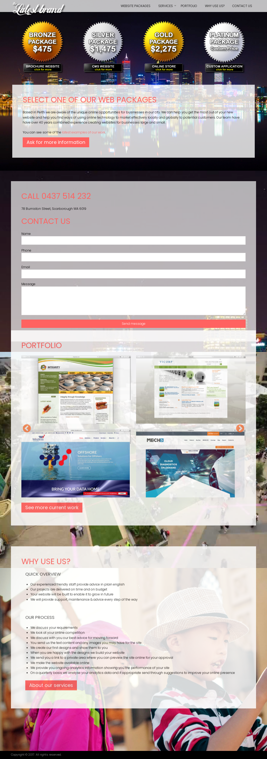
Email (25, 267)
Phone (26, 250)
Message (28, 284)
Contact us (242, 6)
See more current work (51, 38)
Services (167, 8)
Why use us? (214, 6)
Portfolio (189, 6)
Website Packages (135, 6)
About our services (51, 216)
